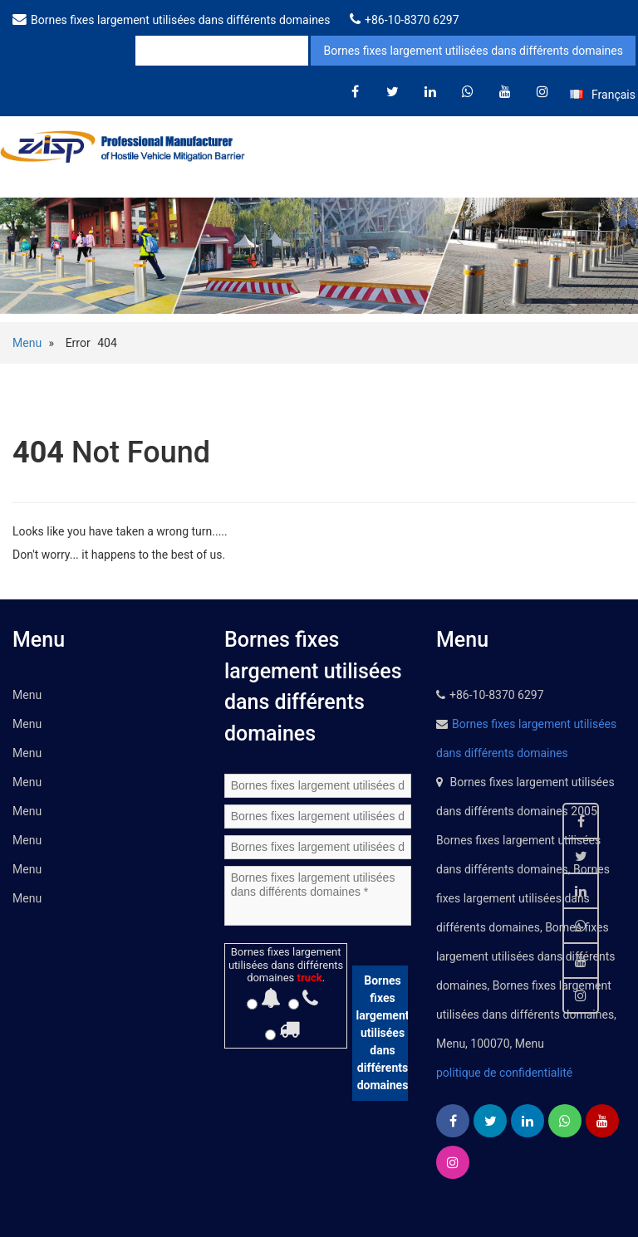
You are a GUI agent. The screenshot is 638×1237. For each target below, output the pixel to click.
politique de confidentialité (504, 1072)
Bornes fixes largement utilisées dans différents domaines (181, 20)
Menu (27, 343)
